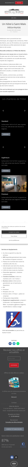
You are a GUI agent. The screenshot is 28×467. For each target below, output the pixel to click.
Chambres (15, 31)
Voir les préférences (14, 240)
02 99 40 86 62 (15, 416)
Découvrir (14, 397)
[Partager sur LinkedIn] (14, 343)
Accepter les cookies (14, 232)
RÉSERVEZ (19, 2)
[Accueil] (10, 31)
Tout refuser (14, 236)
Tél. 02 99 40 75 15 (9, 2)
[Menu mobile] (14, 18)
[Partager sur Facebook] (10, 343)
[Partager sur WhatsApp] (17, 343)
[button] (3, 111)
